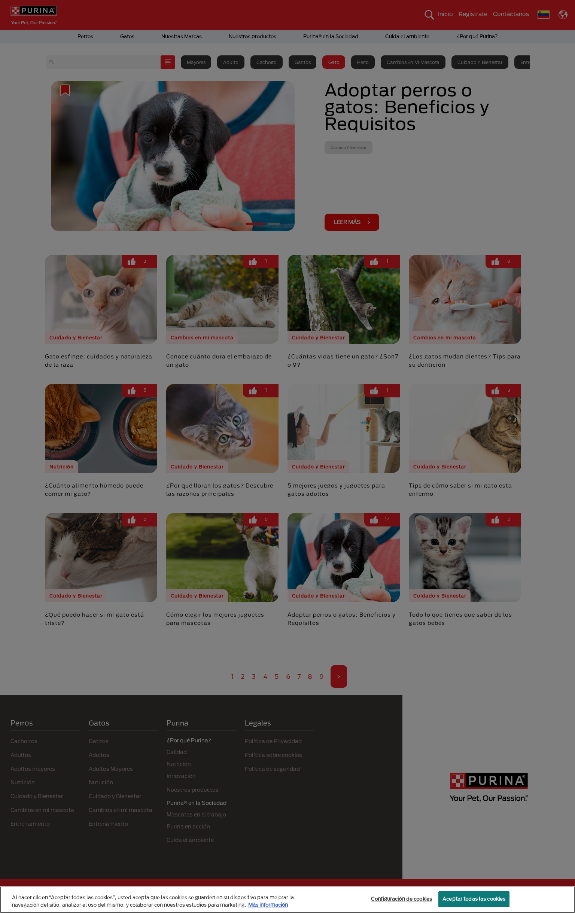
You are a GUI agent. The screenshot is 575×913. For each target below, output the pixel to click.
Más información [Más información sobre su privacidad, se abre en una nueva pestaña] (268, 905)
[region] (287, 899)
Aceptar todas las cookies (473, 899)
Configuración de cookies (401, 899)
